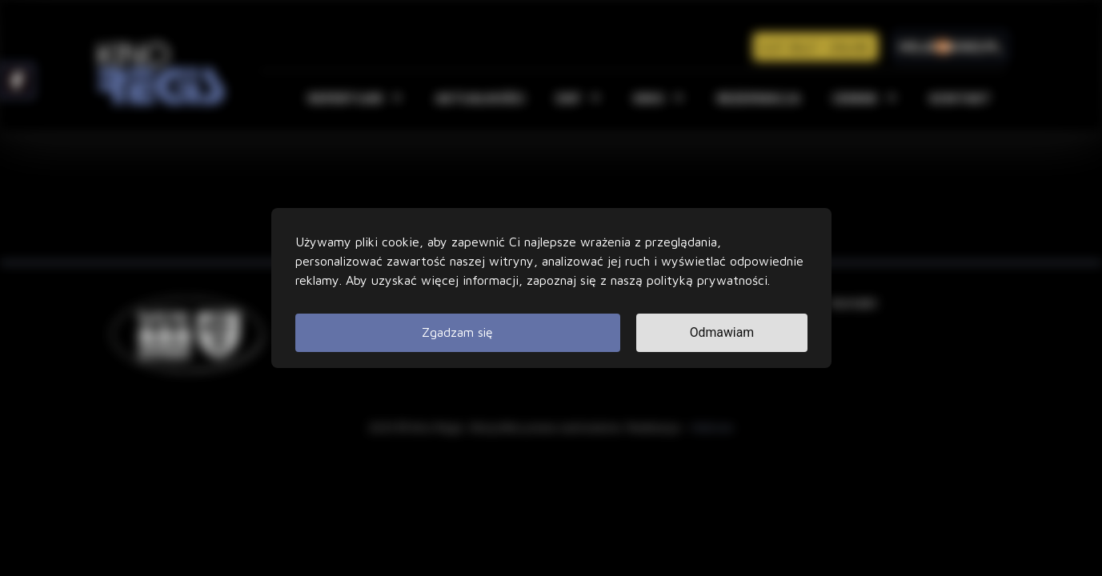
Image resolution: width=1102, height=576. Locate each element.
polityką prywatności (707, 280)
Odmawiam (721, 332)
